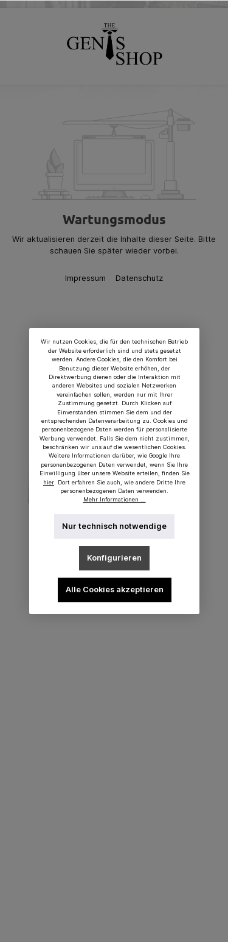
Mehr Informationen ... (114, 500)
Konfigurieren (114, 557)
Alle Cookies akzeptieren (114, 589)
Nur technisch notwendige (114, 526)
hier (48, 482)
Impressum (86, 278)
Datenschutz (139, 278)
